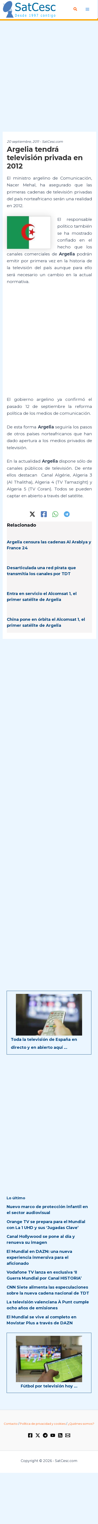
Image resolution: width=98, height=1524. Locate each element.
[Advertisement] (49, 76)
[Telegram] (67, 514)
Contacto (11, 1423)
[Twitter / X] (32, 514)
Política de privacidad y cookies (43, 1423)
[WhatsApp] (55, 514)
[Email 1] (67, 1435)
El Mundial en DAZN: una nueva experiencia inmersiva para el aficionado (39, 1257)
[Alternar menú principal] (87, 9)
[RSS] (60, 1435)
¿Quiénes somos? (81, 1423)
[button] (75, 9)
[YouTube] (52, 1435)
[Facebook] (44, 514)
